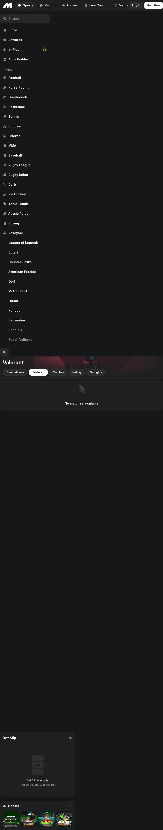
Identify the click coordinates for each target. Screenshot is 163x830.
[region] (25, 179)
